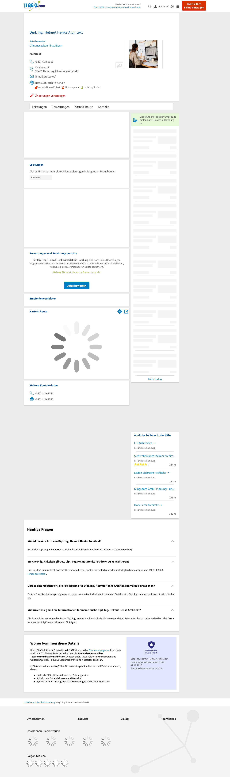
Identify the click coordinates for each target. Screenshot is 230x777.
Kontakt (103, 107)
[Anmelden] (162, 6)
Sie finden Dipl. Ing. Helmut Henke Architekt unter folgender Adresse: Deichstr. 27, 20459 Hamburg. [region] (80, 549)
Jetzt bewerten (76, 285)
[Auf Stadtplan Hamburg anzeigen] (126, 311)
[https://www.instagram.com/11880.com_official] (38, 763)
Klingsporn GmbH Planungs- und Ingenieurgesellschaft (155, 489)
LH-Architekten (143, 443)
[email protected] (37, 573)
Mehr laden (155, 379)
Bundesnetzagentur (99, 650)
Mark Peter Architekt (146, 505)
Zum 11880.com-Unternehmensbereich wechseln (117, 7)
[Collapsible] (172, 541)
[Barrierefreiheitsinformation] (173, 6)
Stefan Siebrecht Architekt (150, 472)
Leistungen (39, 107)
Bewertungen (61, 107)
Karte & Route (83, 107)
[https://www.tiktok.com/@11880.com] (47, 763)
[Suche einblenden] (151, 6)
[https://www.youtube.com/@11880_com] (64, 763)
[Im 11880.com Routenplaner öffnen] (119, 311)
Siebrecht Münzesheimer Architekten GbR (155, 456)
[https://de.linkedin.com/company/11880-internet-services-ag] (56, 763)
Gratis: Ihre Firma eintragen (194, 5)
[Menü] (179, 6)
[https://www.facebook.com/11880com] (30, 763)
